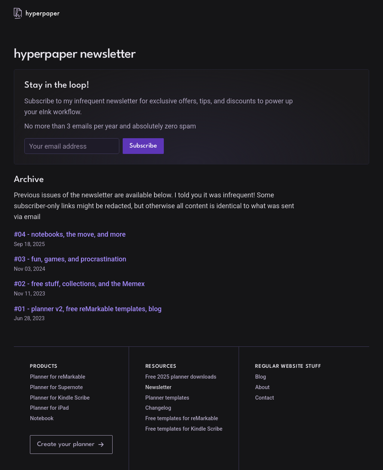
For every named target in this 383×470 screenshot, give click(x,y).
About (262, 387)
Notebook (41, 418)
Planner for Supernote (56, 387)
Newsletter (158, 387)
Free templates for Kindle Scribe (184, 429)
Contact (264, 398)
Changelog (158, 408)
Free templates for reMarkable (181, 418)
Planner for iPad (49, 408)
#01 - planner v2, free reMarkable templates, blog (88, 309)
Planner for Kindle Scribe (60, 398)
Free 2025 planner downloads (181, 377)
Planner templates (167, 398)
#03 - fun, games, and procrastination (70, 259)
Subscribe (143, 146)
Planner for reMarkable (57, 377)
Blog (260, 377)
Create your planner (71, 444)
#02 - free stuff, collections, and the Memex (79, 284)
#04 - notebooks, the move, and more (70, 234)
